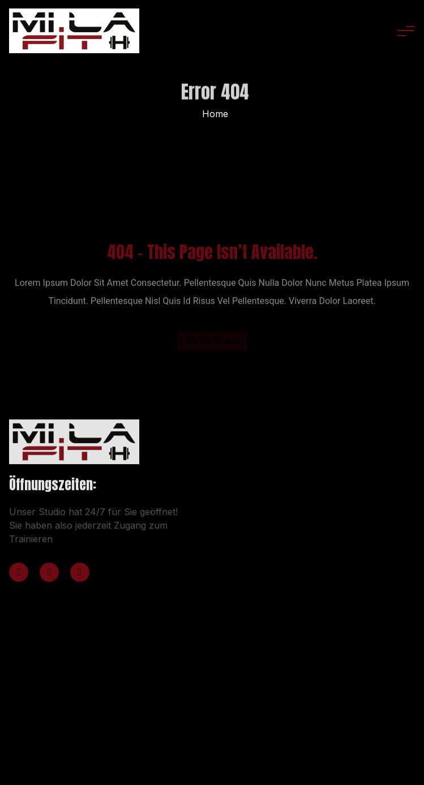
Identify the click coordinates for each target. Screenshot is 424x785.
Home (215, 113)
